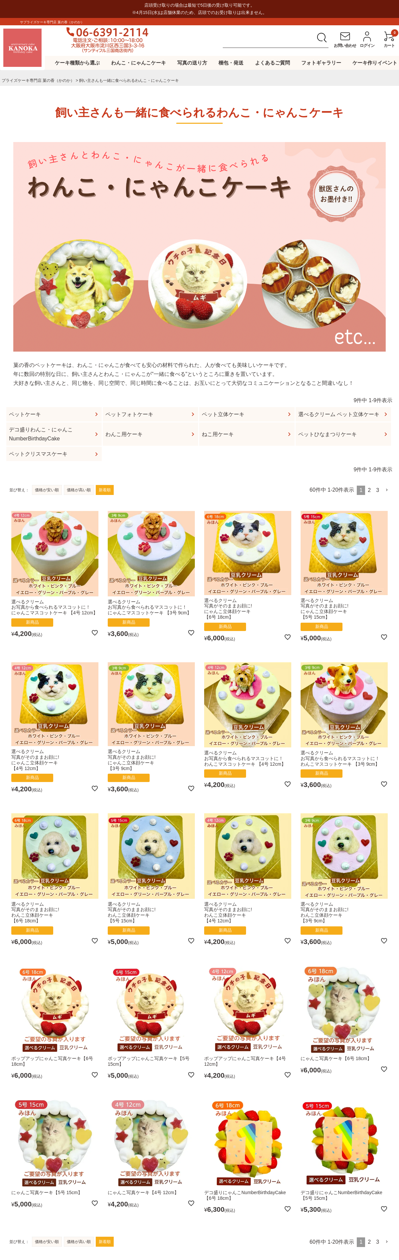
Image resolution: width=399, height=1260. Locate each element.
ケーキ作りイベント (374, 63)
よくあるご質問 (272, 63)
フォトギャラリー (321, 63)
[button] (387, 490)
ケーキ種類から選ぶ (77, 63)
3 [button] (377, 490)
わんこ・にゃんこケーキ (138, 63)
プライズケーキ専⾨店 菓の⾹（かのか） (38, 80)
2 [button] (369, 490)
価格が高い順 (79, 490)
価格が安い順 (47, 490)
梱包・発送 (230, 63)
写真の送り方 (192, 63)
